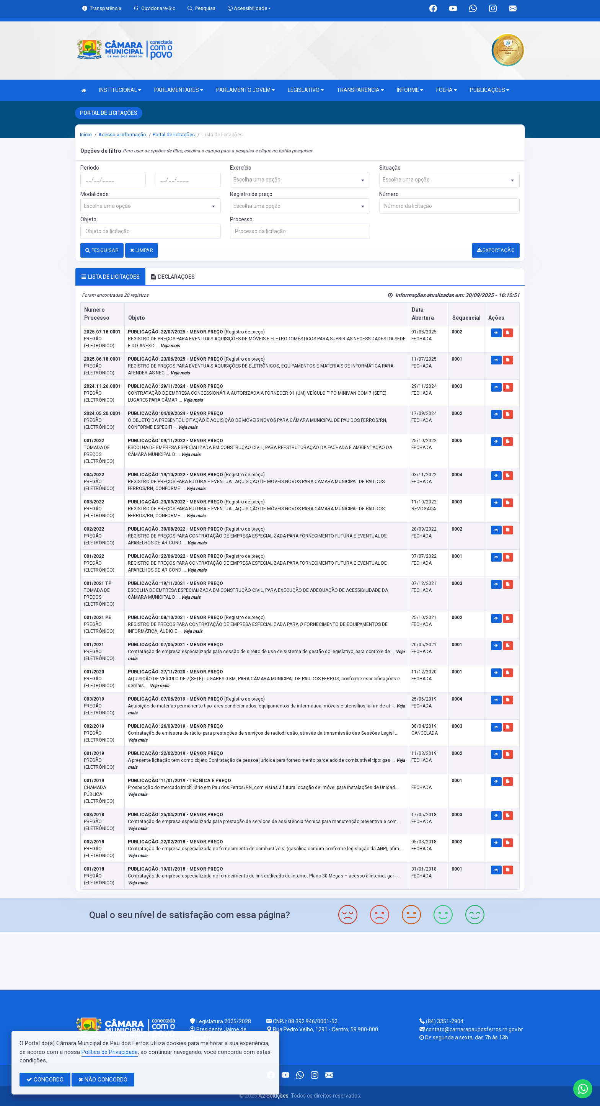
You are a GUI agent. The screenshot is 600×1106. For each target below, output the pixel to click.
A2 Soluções (273, 1096)
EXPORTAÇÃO (496, 250)
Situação (390, 168)
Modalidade (94, 194)
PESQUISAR (102, 250)
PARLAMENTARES (178, 90)
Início (86, 134)
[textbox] (300, 179)
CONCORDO (45, 1079)
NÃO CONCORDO (102, 1079)
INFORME (410, 90)
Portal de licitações (174, 134)
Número (389, 194)
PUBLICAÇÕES (489, 90)
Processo (241, 219)
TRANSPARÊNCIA (360, 90)
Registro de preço (251, 194)
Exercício (240, 168)
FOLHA (446, 90)
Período (89, 168)
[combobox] (300, 180)
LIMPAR (141, 250)
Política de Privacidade (110, 1052)
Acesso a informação (122, 134)
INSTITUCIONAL (120, 90)
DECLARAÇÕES (173, 277)
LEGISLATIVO (306, 90)
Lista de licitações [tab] (110, 277)
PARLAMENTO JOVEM (245, 90)
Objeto (88, 219)
